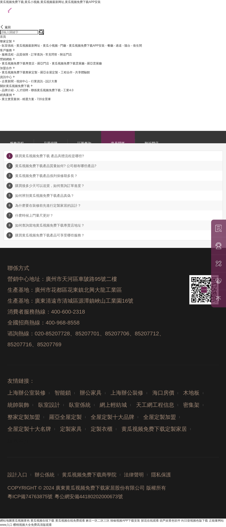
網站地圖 (6, 520)
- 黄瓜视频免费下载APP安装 (86, 45)
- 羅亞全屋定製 (48, 72)
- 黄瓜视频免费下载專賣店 (17, 63)
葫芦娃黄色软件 (170, 520)
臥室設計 (49, 405)
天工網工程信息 (155, 405)
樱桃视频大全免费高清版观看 (32, 525)
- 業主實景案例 (10, 99)
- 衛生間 (136, 45)
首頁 (3, 36)
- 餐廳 (109, 45)
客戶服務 (6, 50)
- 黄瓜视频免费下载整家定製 (18, 72)
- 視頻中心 (21, 81)
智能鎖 (63, 393)
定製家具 (71, 429)
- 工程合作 (65, 72)
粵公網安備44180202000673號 (89, 496)
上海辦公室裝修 (26, 393)
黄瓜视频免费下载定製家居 (154, 429)
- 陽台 (126, 45)
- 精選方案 (27, 99)
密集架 (191, 405)
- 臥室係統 (7, 45)
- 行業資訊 (36, 81)
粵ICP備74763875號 (30, 496)
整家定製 (6, 41)
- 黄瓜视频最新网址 (27, 45)
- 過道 (118, 45)
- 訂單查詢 (36, 54)
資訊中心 (6, 77)
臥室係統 (80, 405)
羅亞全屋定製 (65, 417)
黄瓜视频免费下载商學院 (89, 474)
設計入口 (17, 474)
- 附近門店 (65, 54)
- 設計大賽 (50, 81)
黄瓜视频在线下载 (42, 520)
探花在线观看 (150, 520)
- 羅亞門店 (42, 63)
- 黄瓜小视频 (49, 45)
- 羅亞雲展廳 (93, 63)
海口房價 (163, 393)
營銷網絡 (6, 59)
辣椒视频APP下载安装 (125, 520)
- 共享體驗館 (81, 72)
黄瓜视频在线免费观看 (70, 520)
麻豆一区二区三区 (98, 520)
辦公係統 (45, 474)
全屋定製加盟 (159, 417)
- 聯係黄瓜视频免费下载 (44, 90)
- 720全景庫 (43, 99)
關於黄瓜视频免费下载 (15, 86)
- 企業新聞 (7, 81)
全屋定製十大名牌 (29, 429)
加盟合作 (6, 68)
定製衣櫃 (102, 429)
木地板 (191, 393)
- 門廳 (62, 45)
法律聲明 (134, 474)
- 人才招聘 (21, 90)
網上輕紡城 (113, 405)
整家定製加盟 (23, 417)
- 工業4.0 (67, 90)
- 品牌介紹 (7, 90)
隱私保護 (161, 474)
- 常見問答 (50, 54)
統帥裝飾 (18, 405)
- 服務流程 (7, 54)
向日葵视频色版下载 (194, 520)
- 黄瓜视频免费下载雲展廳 (67, 63)
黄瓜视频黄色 (21, 520)
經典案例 (6, 95)
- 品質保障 (21, 54)
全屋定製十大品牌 (112, 417)
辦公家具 (91, 393)
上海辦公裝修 (127, 393)
